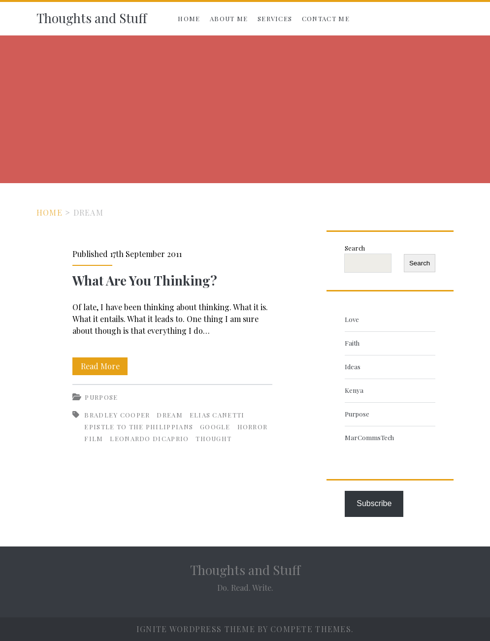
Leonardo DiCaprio (149, 438)
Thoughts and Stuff (91, 18)
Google (215, 426)
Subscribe (374, 503)
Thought (213, 438)
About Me (229, 18)
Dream (170, 415)
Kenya (354, 390)
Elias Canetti (217, 415)
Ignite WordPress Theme (195, 629)
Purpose (101, 397)
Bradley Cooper (117, 415)
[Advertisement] (245, 109)
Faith (352, 343)
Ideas (352, 366)
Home (189, 18)
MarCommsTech (369, 437)
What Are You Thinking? (144, 280)
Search (355, 248)
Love (352, 319)
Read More (104, 366)
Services (275, 18)
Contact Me (326, 18)
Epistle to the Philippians (138, 426)
